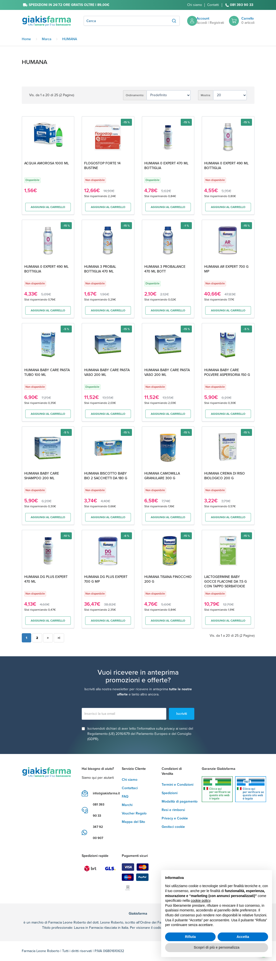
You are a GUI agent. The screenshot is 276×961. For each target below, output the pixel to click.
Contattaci (130, 788)
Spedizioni (169, 793)
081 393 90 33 (241, 5)
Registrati (217, 22)
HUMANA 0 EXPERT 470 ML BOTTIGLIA (166, 166)
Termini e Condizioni (177, 784)
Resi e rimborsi (173, 809)
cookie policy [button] (200, 900)
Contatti (213, 5)
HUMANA (69, 39)
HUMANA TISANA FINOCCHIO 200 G (168, 579)
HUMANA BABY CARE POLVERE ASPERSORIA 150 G (227, 372)
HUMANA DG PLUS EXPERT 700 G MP (105, 579)
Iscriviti (181, 713)
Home (26, 39)
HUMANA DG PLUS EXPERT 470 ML (46, 579)
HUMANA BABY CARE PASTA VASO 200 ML (107, 372)
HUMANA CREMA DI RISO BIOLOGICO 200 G (224, 476)
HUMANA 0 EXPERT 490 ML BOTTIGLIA (226, 166)
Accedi (202, 22)
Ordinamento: (135, 95)
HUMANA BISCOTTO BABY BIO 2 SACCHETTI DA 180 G (105, 476)
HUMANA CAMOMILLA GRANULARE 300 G (162, 476)
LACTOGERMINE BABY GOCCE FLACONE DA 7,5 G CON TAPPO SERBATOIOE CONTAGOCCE (225, 584)
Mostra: (206, 95)
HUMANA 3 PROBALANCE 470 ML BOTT (164, 269)
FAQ (125, 796)
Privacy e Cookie (175, 818)
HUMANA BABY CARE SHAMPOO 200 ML (41, 476)
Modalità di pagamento (180, 801)
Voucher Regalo (134, 813)
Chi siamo (194, 5)
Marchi (127, 805)
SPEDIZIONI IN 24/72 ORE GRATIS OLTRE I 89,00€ (69, 4)
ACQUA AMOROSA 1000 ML (46, 163)
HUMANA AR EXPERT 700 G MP (226, 269)
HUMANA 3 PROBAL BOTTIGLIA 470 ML (100, 269)
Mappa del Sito (133, 821)
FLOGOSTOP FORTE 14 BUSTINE (102, 166)
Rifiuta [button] (190, 937)
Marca (46, 39)
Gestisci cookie (173, 826)
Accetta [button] (243, 937)
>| (59, 637)
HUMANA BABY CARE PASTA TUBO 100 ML (47, 372)
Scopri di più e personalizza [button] (216, 947)
